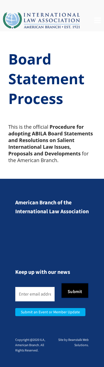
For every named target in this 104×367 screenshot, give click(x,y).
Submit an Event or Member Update (50, 312)
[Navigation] (97, 20)
